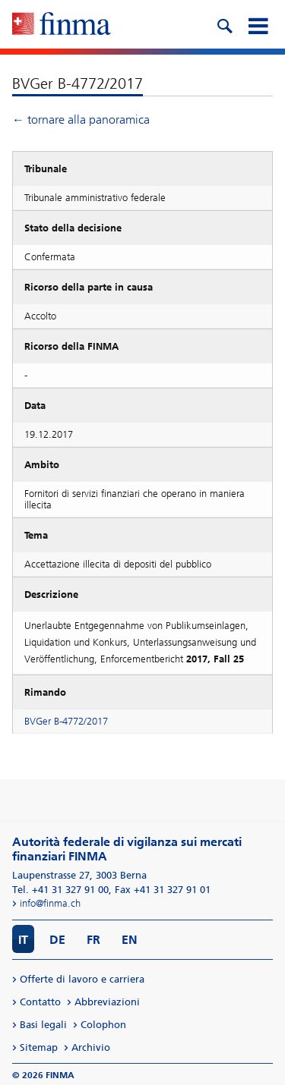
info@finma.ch (50, 903)
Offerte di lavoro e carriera (82, 979)
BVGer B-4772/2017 (66, 721)
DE (57, 939)
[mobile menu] (257, 24)
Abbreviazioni (107, 1002)
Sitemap (39, 1047)
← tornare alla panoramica (81, 119)
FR (93, 939)
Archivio (90, 1047)
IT (23, 939)
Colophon (103, 1024)
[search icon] (224, 24)
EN (130, 939)
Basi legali (43, 1024)
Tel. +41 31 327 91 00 (60, 889)
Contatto (40, 1002)
